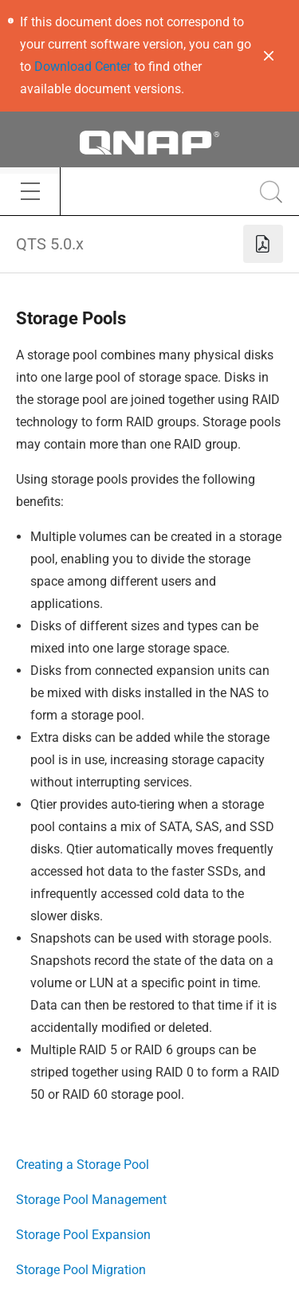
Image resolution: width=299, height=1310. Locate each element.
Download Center (82, 66)
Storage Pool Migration (81, 1269)
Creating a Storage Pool (82, 1164)
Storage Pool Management (91, 1199)
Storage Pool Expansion (83, 1234)
